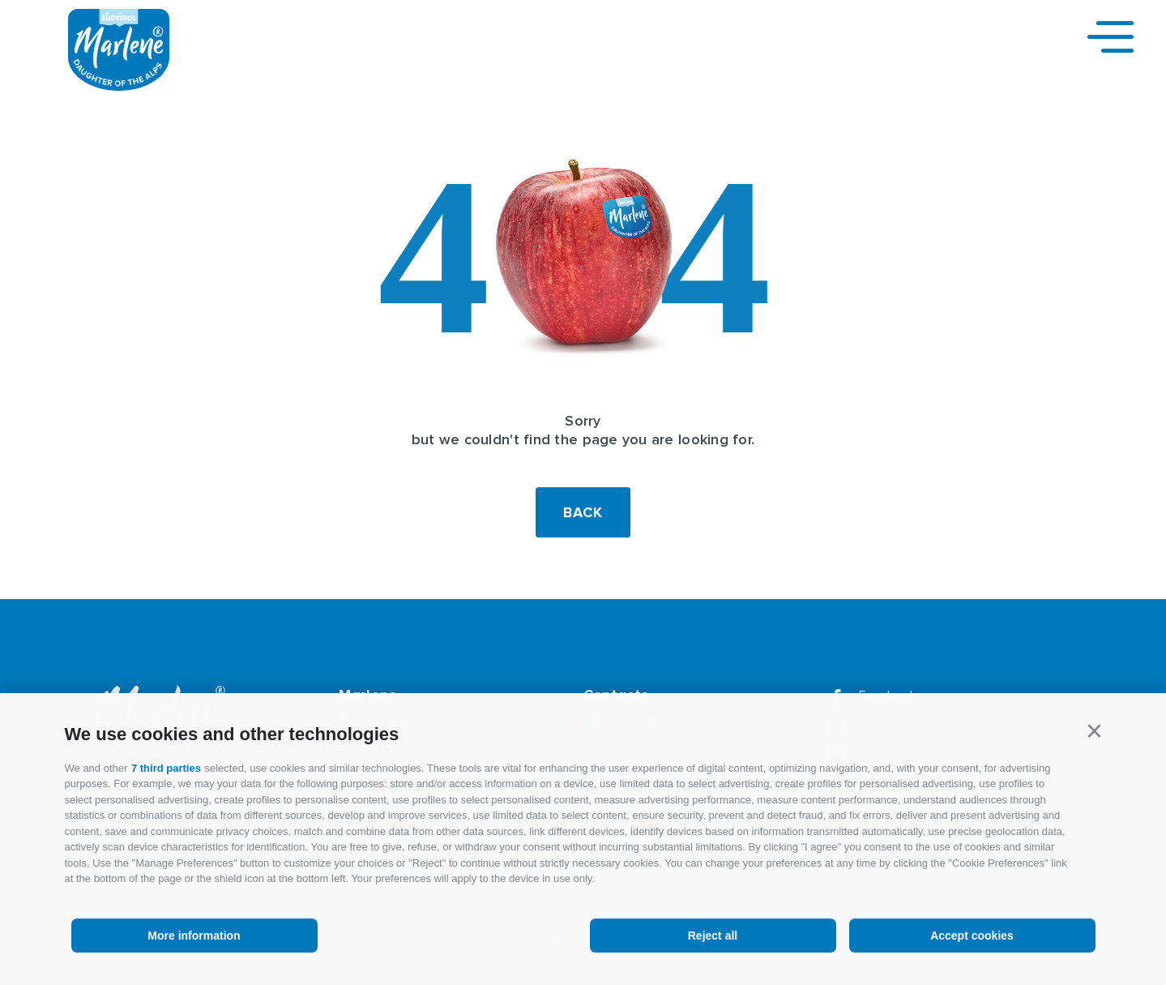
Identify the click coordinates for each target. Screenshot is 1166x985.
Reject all (712, 935)
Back (583, 512)
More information (193, 935)
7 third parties (166, 768)
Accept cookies (972, 935)
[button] (1094, 731)
